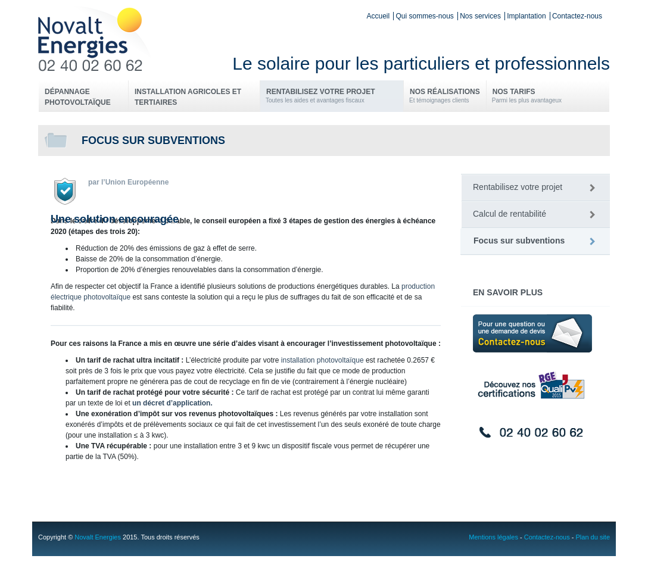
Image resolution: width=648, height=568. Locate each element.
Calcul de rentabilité (509, 214)
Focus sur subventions (519, 240)
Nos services (480, 16)
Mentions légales (493, 537)
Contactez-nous (577, 16)
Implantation (526, 16)
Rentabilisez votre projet (331, 96)
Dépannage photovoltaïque (78, 97)
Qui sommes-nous (424, 16)
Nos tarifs (527, 96)
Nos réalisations (444, 96)
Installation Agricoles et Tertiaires (188, 97)
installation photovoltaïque (322, 360)
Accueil (378, 16)
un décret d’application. (172, 403)
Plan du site (593, 537)
